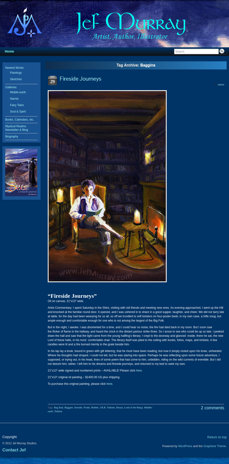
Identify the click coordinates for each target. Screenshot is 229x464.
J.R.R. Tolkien (107, 407)
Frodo (86, 407)
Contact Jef (14, 450)
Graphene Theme (214, 446)
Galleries (10, 87)
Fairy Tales (17, 105)
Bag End (58, 407)
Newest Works (14, 67)
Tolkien (58, 411)
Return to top (217, 437)
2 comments (212, 407)
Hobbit (95, 407)
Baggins (68, 407)
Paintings (16, 72)
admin (221, 84)
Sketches (16, 79)
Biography (11, 136)
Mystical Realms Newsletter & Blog (16, 128)
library (119, 407)
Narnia (14, 98)
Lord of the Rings (133, 407)
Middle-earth (18, 92)
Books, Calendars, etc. (19, 119)
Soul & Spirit (18, 111)
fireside (78, 407)
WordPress (185, 446)
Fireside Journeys (80, 78)
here (138, 370)
